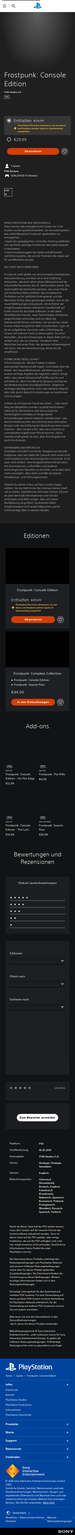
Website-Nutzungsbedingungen (59, 1519)
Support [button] (37, 1441)
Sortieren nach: (20, 999)
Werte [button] (37, 1432)
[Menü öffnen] (4, 6)
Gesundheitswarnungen (23, 1320)
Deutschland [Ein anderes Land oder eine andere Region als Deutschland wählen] (18, 1513)
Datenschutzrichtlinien (32, 1517)
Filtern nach (17, 976)
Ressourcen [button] (37, 1449)
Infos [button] (37, 1384)
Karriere (10, 1394)
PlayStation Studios (16, 1399)
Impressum (12, 1389)
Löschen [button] (60, 1088)
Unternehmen (13, 1409)
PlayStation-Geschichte (18, 1414)
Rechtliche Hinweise (11, 1519)
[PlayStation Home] (38, 6)
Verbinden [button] (37, 1457)
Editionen (16, 953)
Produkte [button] (37, 1424)
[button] (37, 1117)
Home (9, 1375)
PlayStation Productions (19, 1404)
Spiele (19, 1375)
